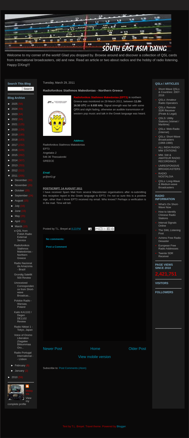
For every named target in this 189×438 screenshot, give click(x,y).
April (18, 221)
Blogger (121, 426)
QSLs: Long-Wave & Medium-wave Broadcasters (169, 184)
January (20, 370)
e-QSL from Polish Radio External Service (23, 235)
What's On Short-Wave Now (168, 206)
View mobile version (94, 357)
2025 (15, 103)
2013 (15, 165)
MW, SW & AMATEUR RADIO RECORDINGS (169, 158)
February (20, 365)
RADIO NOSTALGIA (165, 175)
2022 (15, 119)
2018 (15, 139)
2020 (15, 129)
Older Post (137, 349)
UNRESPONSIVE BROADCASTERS (169, 167)
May (17, 215)
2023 (15, 114)
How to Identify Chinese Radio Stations (167, 215)
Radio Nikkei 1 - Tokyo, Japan (23, 328)
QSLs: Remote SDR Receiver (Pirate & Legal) (167, 110)
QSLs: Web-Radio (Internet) (169, 130)
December (21, 180)
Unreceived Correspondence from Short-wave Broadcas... (24, 289)
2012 (15, 170)
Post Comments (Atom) (72, 368)
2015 (15, 155)
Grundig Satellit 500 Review (23, 276)
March (19, 226)
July (17, 205)
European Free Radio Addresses (168, 247)
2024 (15, 108)
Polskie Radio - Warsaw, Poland (23, 303)
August (19, 200)
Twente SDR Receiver (165, 255)
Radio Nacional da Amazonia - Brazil (23, 266)
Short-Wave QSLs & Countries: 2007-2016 (169, 92)
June (18, 210)
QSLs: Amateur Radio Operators (168, 101)
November (21, 185)
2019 (15, 134)
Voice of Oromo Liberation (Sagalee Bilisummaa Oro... (23, 341)
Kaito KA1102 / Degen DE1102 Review (23, 317)
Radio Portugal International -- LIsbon (23, 355)
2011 (15, 175)
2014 (15, 160)
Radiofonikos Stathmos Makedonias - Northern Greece (23, 251)
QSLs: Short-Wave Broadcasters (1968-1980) (169, 139)
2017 (15, 144)
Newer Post (52, 349)
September (21, 195)
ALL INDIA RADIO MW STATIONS (169, 149)
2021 (15, 124)
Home (95, 349)
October (20, 190)
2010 (15, 377)
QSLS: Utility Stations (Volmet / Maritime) (168, 121)
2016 (15, 149)
